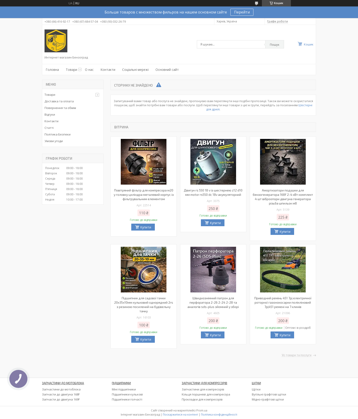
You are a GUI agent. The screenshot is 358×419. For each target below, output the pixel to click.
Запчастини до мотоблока (61, 389)
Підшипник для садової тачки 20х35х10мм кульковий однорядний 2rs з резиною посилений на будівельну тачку (143, 304)
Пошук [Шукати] (274, 44)
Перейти (242, 12)
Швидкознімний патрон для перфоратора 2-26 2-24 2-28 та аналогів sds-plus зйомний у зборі (213, 302)
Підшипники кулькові (127, 394)
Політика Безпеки (58, 134)
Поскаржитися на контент (180, 414)
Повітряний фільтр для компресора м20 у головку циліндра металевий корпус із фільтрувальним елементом (144, 194)
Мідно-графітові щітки (268, 399)
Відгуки (50, 114)
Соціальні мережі (135, 69)
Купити (145, 227)
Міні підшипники (124, 389)
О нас (89, 69)
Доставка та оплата (59, 101)
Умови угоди (54, 141)
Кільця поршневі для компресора (206, 394)
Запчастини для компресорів (203, 389)
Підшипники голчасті (127, 399)
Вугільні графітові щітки (269, 394)
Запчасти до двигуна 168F (61, 394)
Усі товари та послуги (296, 355)
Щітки (256, 389)
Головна (52, 69)
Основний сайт (167, 69)
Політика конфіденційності (219, 414)
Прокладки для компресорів (202, 399)
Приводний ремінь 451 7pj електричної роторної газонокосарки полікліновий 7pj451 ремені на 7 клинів (282, 302)
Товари (71, 69)
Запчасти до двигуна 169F (61, 399)
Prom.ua (201, 410)
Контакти (107, 69)
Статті (49, 128)
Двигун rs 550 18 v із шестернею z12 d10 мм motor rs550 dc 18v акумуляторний (213, 192)
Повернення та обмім (60, 108)
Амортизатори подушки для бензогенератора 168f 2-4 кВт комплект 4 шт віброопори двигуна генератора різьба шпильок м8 (283, 196)
